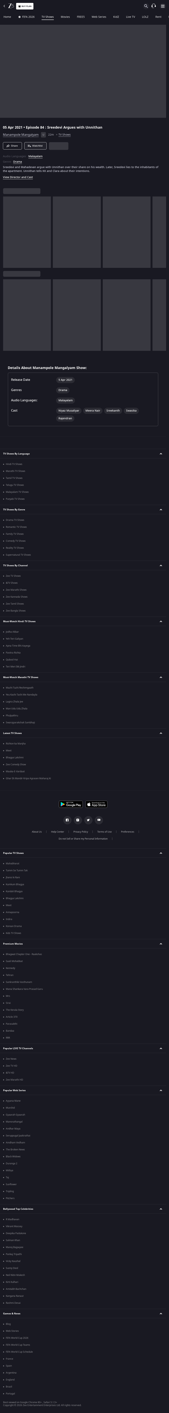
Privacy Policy (80, 832)
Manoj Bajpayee (14, 1247)
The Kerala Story (15, 1010)
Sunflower (11, 1184)
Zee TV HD (11, 1066)
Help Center (57, 832)
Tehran (9, 975)
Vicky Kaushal (13, 1261)
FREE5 (81, 17)
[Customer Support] (154, 6)
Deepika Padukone (16, 1233)
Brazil (9, 1386)
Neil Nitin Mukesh (15, 1275)
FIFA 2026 (26, 17)
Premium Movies (13, 944)
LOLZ (145, 17)
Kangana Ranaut (15, 1296)
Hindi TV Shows (14, 464)
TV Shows (48, 17)
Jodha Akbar (12, 632)
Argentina (11, 1373)
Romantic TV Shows (16, 527)
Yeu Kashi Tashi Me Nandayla (21, 694)
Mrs (8, 996)
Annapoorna (12, 912)
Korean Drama (14, 926)
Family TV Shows (15, 534)
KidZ (116, 17)
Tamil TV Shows (14, 478)
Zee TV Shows (13, 576)
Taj (7, 1177)
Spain (9, 1366)
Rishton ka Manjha (16, 743)
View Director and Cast (18, 177)
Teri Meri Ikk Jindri (15, 666)
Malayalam (35, 156)
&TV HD (10, 1073)
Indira (9, 919)
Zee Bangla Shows (16, 611)
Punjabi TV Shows (15, 499)
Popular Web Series (14, 1090)
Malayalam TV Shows (17, 492)
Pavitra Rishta (13, 652)
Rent (158, 17)
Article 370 (11, 1017)
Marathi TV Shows (15, 471)
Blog (8, 1324)
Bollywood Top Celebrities (18, 1209)
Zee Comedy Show (16, 764)
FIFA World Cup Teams (18, 1345)
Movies (65, 17)
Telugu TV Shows (15, 485)
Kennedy (10, 968)
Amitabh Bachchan (16, 1289)
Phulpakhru (12, 715)
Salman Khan (13, 1240)
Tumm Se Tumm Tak (17, 870)
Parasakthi (11, 1024)
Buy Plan (24, 6)
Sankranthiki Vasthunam (19, 982)
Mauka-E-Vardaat (15, 771)
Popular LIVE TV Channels (18, 1048)
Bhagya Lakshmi (15, 757)
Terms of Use (104, 832)
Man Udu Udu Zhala (16, 708)
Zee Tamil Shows (15, 604)
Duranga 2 (11, 1163)
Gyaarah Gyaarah (15, 1115)
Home (7, 17)
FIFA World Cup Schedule (19, 1352)
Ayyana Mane (13, 1101)
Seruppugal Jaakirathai (18, 1135)
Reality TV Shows (15, 548)
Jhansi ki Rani (13, 877)
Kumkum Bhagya (15, 884)
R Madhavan (12, 1219)
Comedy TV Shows (16, 541)
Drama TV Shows (15, 520)
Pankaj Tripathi (14, 1254)
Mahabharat (12, 863)
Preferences (127, 832)
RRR (8, 1038)
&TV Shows (12, 583)
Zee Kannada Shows (17, 597)
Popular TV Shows (13, 853)
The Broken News (15, 1149)
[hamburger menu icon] (163, 6)
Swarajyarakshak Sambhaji (20, 722)
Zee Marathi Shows (16, 590)
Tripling (10, 1191)
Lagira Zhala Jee (14, 701)
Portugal (10, 1393)
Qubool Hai (12, 659)
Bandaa (10, 1031)
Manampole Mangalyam (21, 134)
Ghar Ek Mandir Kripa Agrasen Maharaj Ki (28, 778)
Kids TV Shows (13, 933)
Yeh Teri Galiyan (14, 639)
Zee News (11, 1059)
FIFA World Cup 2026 (17, 1338)
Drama (17, 162)
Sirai (8, 1003)
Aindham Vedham (15, 1142)
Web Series (99, 17)
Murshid (10, 1108)
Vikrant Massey (14, 1226)
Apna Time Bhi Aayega (18, 646)
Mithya (9, 1170)
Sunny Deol (12, 1268)
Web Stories (12, 1331)
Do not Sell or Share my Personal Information (83, 839)
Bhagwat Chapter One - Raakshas (24, 954)
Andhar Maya (13, 1128)
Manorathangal (14, 1121)
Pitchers (10, 1198)
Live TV (130, 17)
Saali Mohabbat (14, 961)
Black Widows (13, 1156)
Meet (8, 750)
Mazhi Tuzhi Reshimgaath (19, 687)
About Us (37, 832)
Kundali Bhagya (14, 891)
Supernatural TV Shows (18, 555)
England (10, 1379)
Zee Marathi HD (14, 1080)
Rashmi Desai (13, 1303)
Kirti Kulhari (12, 1282)
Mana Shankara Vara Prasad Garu (24, 989)
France (9, 1359)
